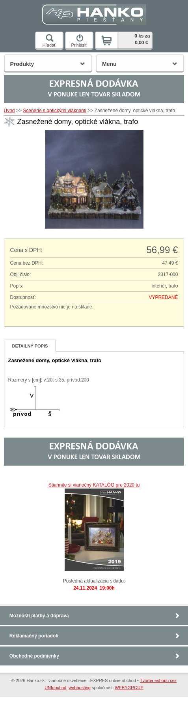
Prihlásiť (79, 40)
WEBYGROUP (129, 687)
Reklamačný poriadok (33, 636)
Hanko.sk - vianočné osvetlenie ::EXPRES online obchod (94, 13)
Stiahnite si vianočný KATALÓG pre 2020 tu (94, 485)
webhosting (80, 687)
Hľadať (49, 40)
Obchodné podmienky (34, 656)
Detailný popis (30, 346)
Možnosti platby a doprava (39, 615)
